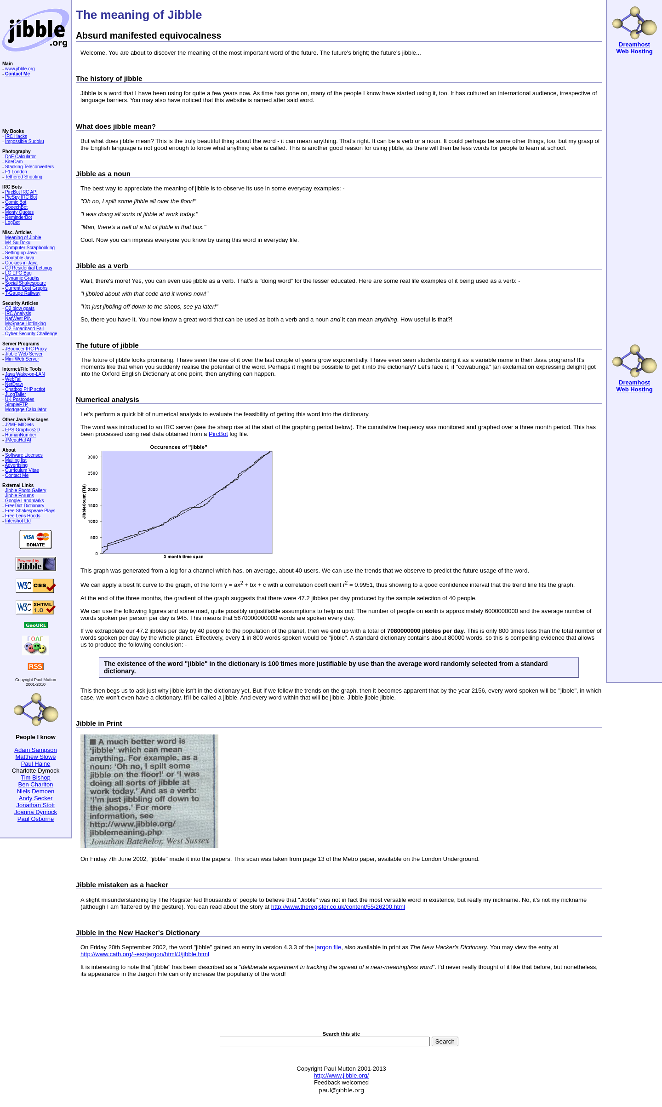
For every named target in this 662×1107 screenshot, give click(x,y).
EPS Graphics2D (22, 429)
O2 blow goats (19, 308)
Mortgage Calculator (25, 409)
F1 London (16, 171)
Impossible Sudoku (24, 141)
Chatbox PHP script (25, 389)
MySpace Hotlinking (25, 323)
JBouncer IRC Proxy (26, 348)
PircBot (218, 433)
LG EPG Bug (18, 272)
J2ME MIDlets (19, 424)
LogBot (12, 222)
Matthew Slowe (35, 756)
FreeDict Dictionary (24, 505)
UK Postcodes (19, 399)
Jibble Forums (19, 495)
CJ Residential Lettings (28, 267)
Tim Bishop (36, 777)
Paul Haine (36, 763)
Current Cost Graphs (26, 288)
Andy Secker (36, 798)
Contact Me (17, 475)
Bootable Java (19, 257)
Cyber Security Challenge (31, 333)
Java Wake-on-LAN (25, 374)
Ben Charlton (35, 784)
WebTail (13, 379)
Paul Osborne (35, 818)
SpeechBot (16, 207)
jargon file (328, 947)
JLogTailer (15, 394)
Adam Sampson (35, 749)
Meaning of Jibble (23, 237)
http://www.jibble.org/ (341, 1075)
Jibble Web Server (24, 353)
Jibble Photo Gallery (25, 490)
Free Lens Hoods (22, 515)
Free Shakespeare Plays (30, 510)
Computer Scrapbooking (30, 247)
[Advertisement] (341, 1010)
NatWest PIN (18, 318)
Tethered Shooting (23, 176)
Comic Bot (15, 202)
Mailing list (16, 460)
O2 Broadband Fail (24, 328)
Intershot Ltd (18, 520)
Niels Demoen (36, 791)
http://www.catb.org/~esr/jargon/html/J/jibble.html (144, 954)
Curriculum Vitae (22, 470)
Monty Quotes (19, 212)
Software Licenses (24, 455)
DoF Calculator (20, 156)
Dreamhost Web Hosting (634, 48)
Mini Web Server (22, 358)
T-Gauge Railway (22, 293)
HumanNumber (20, 434)
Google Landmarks (24, 500)
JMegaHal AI (18, 439)
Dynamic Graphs (22, 278)
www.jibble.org (19, 68)
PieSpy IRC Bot (21, 197)
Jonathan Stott (36, 805)
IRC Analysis (18, 313)
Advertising (16, 465)
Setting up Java (21, 252)
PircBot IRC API (21, 192)
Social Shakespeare (25, 283)
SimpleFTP (16, 404)
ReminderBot (18, 217)
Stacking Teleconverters (29, 166)
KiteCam (14, 161)
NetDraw (14, 384)
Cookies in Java (21, 262)
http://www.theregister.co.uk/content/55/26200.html (338, 906)
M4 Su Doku (17, 242)
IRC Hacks (16, 136)
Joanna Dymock (35, 812)
